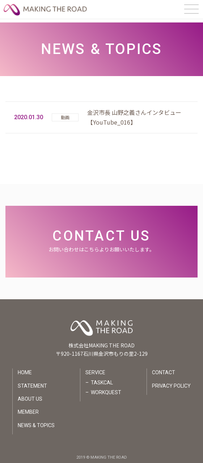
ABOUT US (30, 396)
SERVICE (95, 369)
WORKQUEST (106, 389)
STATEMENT (32, 382)
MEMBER (28, 409)
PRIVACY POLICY (171, 382)
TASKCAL (102, 379)
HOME (25, 369)
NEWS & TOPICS (36, 422)
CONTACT (163, 369)
